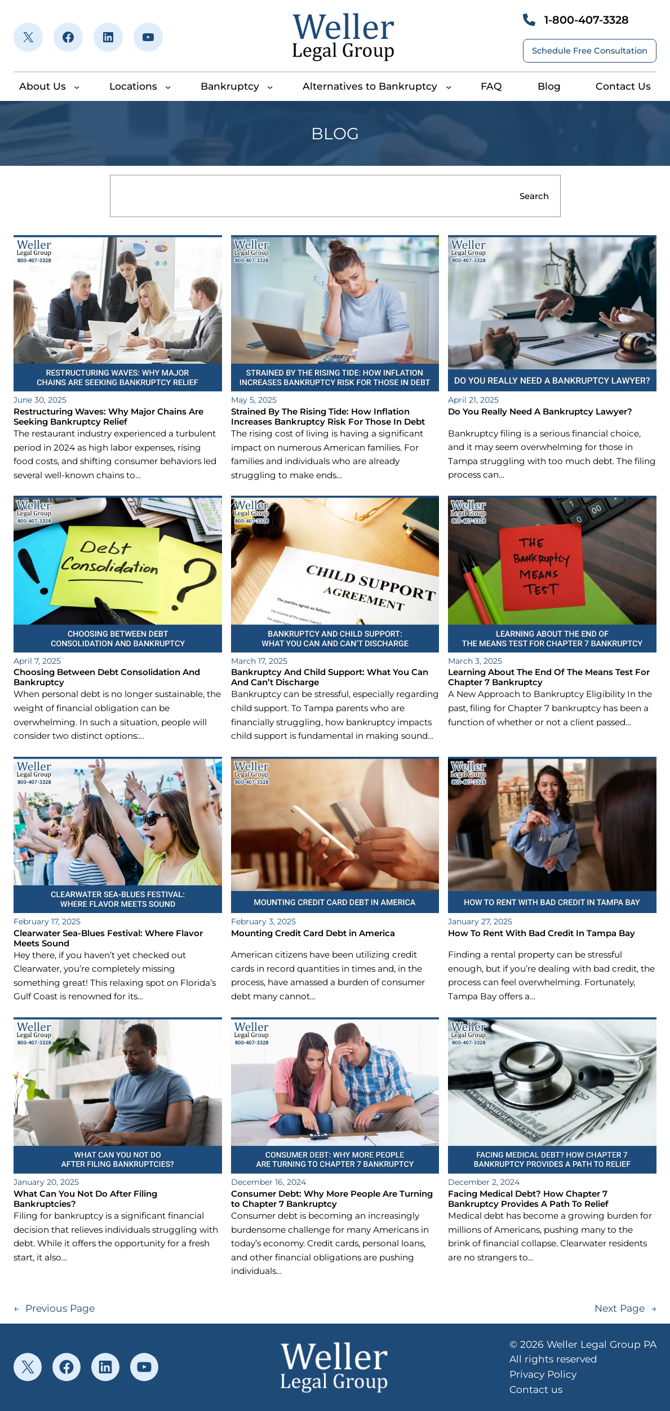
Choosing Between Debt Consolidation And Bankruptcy (107, 677)
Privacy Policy (542, 1374)
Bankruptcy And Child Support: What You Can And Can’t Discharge (329, 677)
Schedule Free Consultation (589, 51)
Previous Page (54, 1309)
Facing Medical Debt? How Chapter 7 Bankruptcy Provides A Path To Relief (528, 1199)
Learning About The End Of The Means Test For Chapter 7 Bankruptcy (549, 677)
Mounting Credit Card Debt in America (313, 933)
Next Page (625, 1309)
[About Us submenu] (76, 86)
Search (534, 196)
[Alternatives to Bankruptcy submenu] (448, 86)
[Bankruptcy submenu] (270, 86)
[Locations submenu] (168, 86)
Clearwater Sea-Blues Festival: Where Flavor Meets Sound (108, 938)
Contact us (535, 1389)
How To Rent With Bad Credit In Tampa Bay (541, 933)
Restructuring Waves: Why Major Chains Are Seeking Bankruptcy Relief (108, 417)
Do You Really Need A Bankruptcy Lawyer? (540, 412)
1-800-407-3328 (586, 20)
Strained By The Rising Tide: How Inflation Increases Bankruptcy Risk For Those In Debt (328, 417)
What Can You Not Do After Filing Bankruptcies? (85, 1199)
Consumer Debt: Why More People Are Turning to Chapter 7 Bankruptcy (332, 1199)
